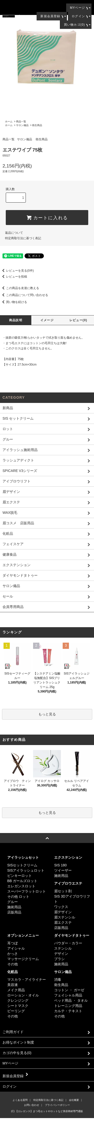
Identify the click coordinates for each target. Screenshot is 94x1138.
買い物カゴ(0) (74, 24)
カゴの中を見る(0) (47, 1053)
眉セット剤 (63, 891)
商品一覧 (21, 121)
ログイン (78, 16)
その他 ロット (18, 897)
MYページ (77, 7)
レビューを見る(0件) (17, 270)
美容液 (12, 985)
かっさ (12, 954)
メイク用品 (16, 990)
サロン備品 (22, 125)
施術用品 (14, 907)
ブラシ (59, 959)
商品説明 (15, 320)
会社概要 (74, 1100)
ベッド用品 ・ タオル (71, 1000)
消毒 (57, 980)
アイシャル (16, 948)
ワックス (61, 907)
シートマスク (17, 1006)
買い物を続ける (13, 302)
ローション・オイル (23, 995)
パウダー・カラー (68, 943)
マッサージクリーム (23, 959)
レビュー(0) (78, 320)
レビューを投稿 (13, 276)
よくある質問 (20, 1100)
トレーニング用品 (68, 1006)
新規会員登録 (50, 16)
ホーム (9, 121)
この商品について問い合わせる (24, 295)
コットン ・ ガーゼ (69, 990)
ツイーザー (63, 870)
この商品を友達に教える (19, 288)
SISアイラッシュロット (26, 870)
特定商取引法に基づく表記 (23, 238)
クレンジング (17, 1000)
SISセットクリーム (22, 865)
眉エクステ (63, 922)
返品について (14, 232)
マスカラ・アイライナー (26, 980)
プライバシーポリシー (57, 1105)
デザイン (61, 954)
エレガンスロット (21, 886)
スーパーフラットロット (26, 891)
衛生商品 (37, 125)
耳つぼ (12, 943)
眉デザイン (63, 912)
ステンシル (63, 948)
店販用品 (14, 912)
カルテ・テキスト (68, 1011)
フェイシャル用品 (68, 995)
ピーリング (16, 1011)
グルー (12, 902)
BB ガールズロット (22, 881)
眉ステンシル (64, 917)
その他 (12, 964)
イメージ (47, 320)
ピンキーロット (19, 876)
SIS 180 (60, 865)
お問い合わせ (31, 1105)
